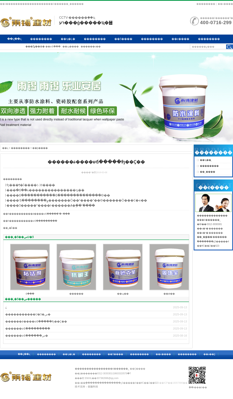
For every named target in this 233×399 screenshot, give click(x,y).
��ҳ (5, 148)
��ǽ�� (169, 293)
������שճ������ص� (26, 335)
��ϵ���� (225, 4)
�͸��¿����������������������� (6, 307)
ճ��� (24, 195)
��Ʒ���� (123, 38)
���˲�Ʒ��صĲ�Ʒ (19, 237)
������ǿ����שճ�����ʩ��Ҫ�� (36, 321)
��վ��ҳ (14, 38)
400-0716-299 (216, 22)
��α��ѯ (14, 47)
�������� (205, 4)
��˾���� (207, 171)
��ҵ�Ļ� (68, 38)
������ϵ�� (91, 46)
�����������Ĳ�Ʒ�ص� (28, 314)
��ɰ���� (70, 46)
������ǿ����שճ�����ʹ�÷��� (44, 213)
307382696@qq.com (107, 378)
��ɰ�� (123, 293)
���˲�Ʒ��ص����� (23, 299)
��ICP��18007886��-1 (174, 383)
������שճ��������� (38, 221)
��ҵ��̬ (205, 160)
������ (76, 293)
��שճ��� (53, 46)
